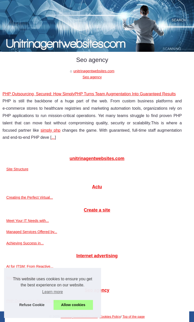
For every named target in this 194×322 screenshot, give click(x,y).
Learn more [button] (52, 292)
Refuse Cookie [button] (31, 305)
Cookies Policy (110, 316)
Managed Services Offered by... (31, 232)
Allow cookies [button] (73, 305)
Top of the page (134, 316)
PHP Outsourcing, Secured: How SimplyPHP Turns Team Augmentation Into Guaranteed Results (89, 94)
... (53, 137)
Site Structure (17, 169)
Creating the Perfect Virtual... (29, 197)
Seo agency (92, 77)
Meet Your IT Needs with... (27, 221)
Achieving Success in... (25, 243)
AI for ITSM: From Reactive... (29, 266)
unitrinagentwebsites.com (93, 71)
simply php (51, 130)
